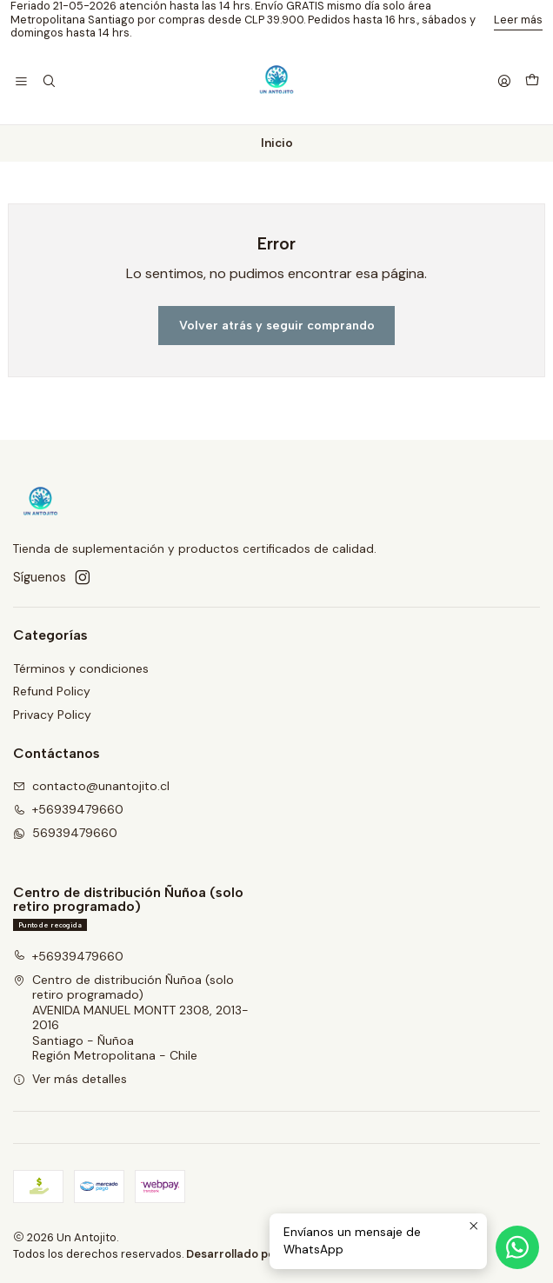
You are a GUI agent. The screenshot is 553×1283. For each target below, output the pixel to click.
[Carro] (532, 82)
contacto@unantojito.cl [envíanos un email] (91, 786)
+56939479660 (68, 956)
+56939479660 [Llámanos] (68, 809)
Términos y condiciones (81, 668)
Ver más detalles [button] (70, 1079)
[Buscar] (48, 82)
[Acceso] (504, 82)
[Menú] (21, 82)
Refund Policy (51, 691)
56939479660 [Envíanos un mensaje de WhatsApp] (65, 833)
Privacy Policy (52, 714)
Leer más (518, 19)
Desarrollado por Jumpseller (264, 1253)
